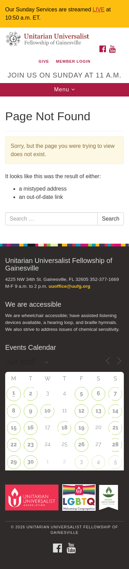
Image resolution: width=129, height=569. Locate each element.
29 (13, 461)
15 (14, 427)
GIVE (44, 61)
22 (14, 444)
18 (65, 427)
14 (115, 410)
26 (81, 444)
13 (98, 410)
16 (31, 427)
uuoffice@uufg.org (69, 286)
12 (81, 410)
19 (81, 427)
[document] (64, 166)
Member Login (73, 61)
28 (115, 444)
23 (31, 444)
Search (110, 219)
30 (31, 461)
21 (115, 427)
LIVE (99, 9)
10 (47, 410)
